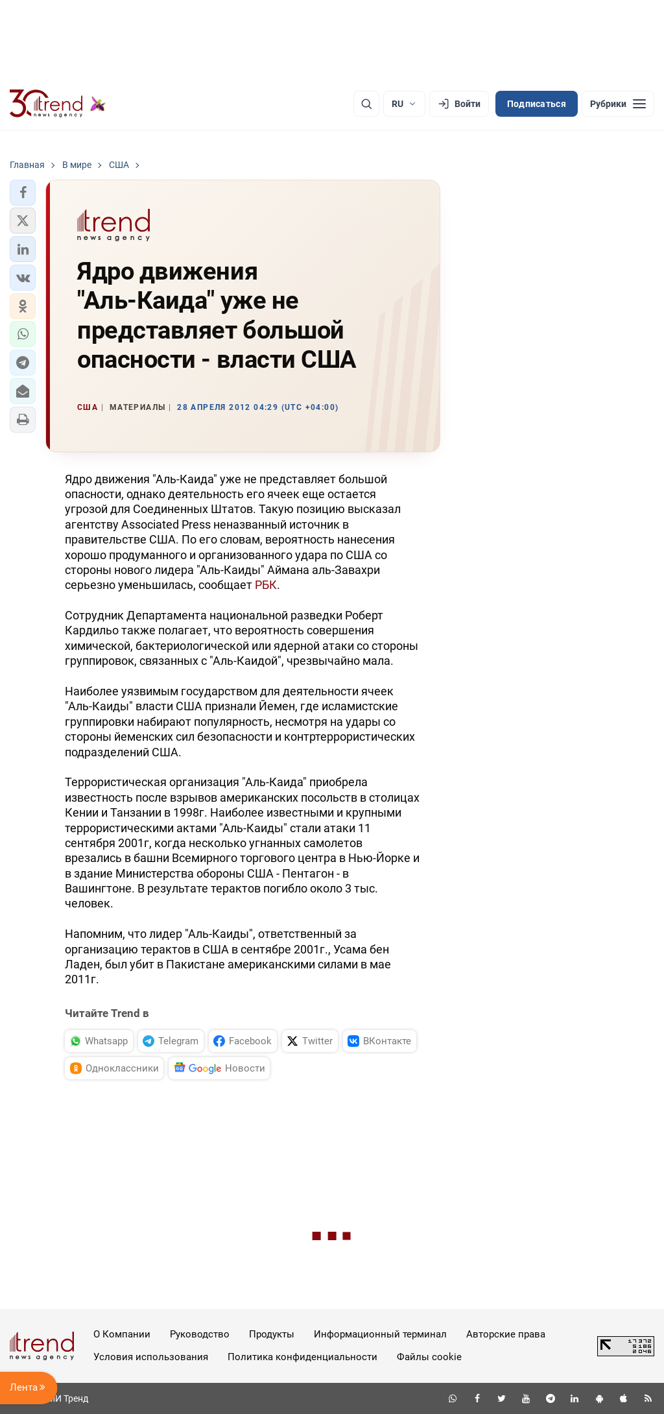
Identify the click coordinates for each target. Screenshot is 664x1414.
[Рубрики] (618, 104)
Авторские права (505, 1334)
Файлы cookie (429, 1357)
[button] (22, 192)
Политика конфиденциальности (302, 1357)
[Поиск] (366, 104)
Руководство (200, 1334)
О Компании (121, 1334)
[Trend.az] (58, 104)
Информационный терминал (380, 1334)
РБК (266, 585)
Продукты (271, 1334)
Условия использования (150, 1357)
